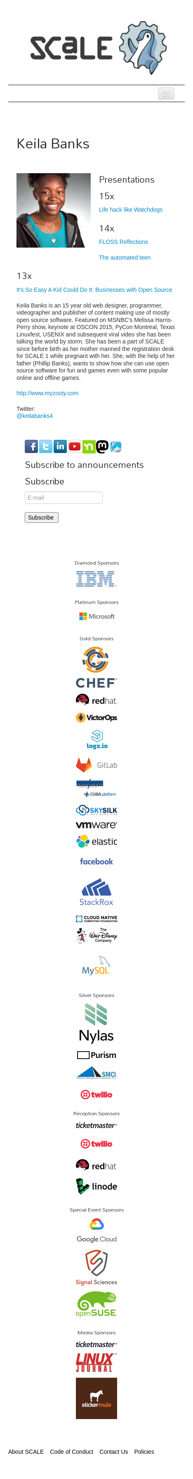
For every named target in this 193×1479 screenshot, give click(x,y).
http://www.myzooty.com (47, 393)
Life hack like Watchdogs (130, 209)
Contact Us (113, 1451)
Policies (144, 1451)
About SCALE (26, 1451)
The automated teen (125, 257)
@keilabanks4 (34, 416)
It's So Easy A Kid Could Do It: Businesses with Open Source (94, 289)
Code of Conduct (71, 1451)
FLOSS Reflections (123, 242)
